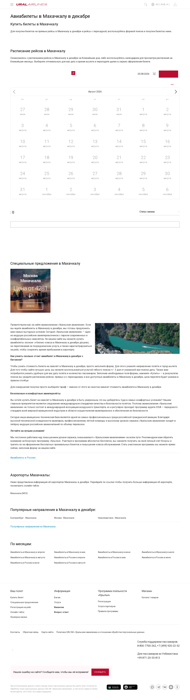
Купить (30, 306)
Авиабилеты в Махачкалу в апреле (27, 552)
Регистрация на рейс (20, 607)
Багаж (57, 597)
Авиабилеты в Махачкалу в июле (158, 552)
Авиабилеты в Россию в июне (156, 557)
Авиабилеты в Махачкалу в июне (114, 552)
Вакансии (59, 607)
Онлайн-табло (17, 612)
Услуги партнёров (106, 606)
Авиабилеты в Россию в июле (24, 563)
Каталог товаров (150, 597)
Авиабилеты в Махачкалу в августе (27, 557)
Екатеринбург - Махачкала (23, 518)
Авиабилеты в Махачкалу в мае (69, 552)
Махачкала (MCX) (19, 493)
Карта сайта (47, 632)
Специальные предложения (24, 602)
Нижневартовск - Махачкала (112, 518)
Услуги (57, 602)
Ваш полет (16, 591)
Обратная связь (31, 632)
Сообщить (100, 672)
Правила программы (108, 611)
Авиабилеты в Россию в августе (70, 563)
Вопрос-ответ (61, 612)
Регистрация (104, 601)
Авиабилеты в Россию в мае (112, 557)
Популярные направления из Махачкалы (33, 526)
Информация (62, 591)
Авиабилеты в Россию (23, 457)
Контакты (15, 632)
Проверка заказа (18, 617)
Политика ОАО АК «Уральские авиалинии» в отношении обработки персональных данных (100, 632)
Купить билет (17, 597)
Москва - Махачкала (64, 518)
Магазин (147, 591)
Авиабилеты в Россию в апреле (69, 557)
